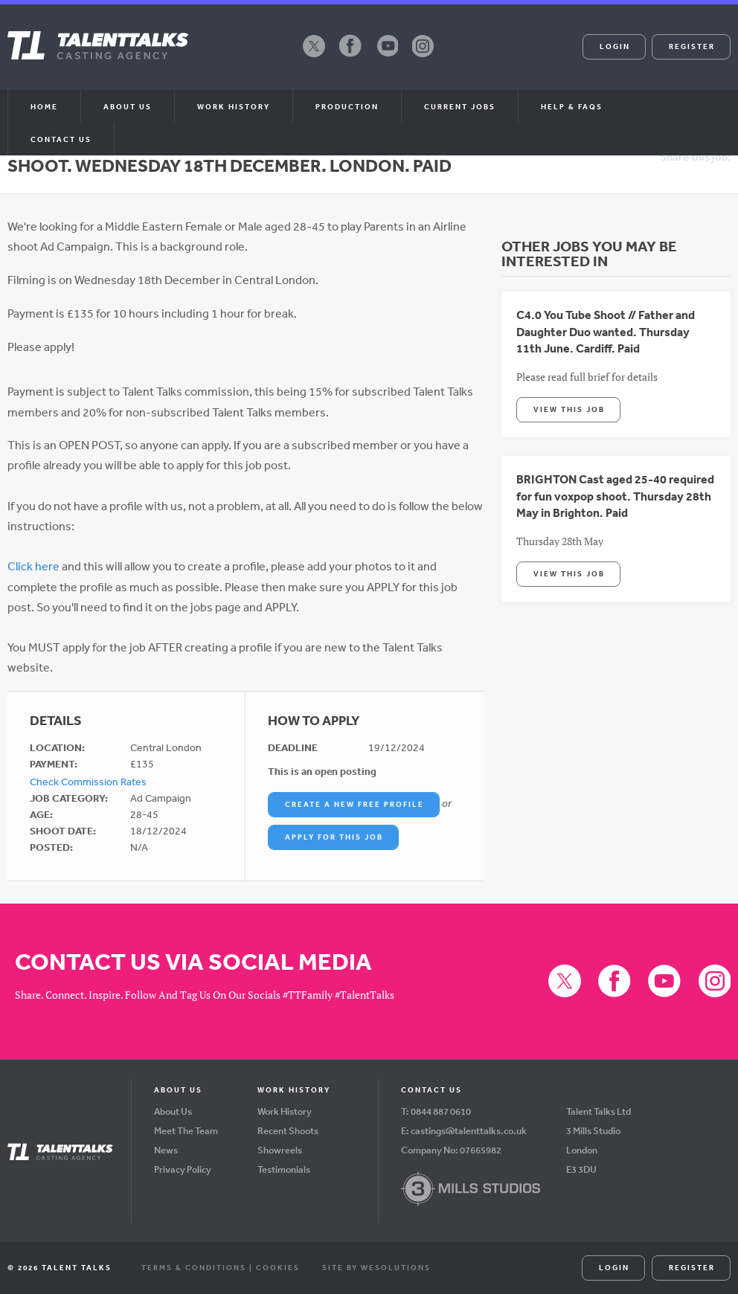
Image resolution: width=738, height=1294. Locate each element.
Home (44, 106)
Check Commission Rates (88, 781)
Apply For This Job (334, 836)
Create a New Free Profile (354, 804)
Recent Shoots (287, 1130)
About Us (173, 1111)
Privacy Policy (182, 1169)
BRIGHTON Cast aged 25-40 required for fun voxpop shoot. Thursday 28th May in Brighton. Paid (615, 495)
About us (127, 106)
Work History (233, 106)
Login (615, 46)
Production (347, 106)
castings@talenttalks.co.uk (469, 1130)
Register (692, 46)
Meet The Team (186, 1130)
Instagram (423, 56)
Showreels (279, 1150)
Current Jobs (459, 106)
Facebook (350, 56)
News (166, 1150)
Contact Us (61, 139)
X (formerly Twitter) (314, 56)
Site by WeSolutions (376, 1267)
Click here (33, 566)
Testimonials (283, 1169)
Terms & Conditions (193, 1267)
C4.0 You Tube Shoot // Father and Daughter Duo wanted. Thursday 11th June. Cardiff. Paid (605, 331)
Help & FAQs (572, 106)
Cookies (278, 1267)
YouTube (387, 56)
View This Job (569, 409)
